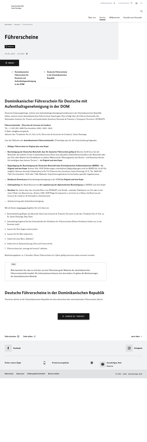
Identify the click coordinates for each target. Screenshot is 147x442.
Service (102, 17)
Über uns (92, 17)
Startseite (9, 24)
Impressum (20, 438)
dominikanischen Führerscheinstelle (39, 204)
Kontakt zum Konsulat (132, 17)
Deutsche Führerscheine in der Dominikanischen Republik (57, 139)
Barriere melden (53, 438)
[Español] (141, 3)
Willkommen (114, 17)
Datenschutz (9, 438)
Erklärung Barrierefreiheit (36, 438)
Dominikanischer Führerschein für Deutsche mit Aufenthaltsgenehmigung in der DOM (25, 142)
